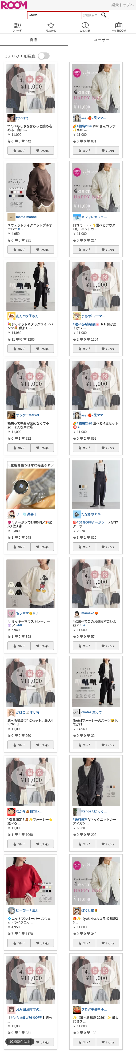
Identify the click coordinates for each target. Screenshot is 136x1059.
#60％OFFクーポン (91, 522)
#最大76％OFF (31, 1018)
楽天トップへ (122, 5)
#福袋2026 (84, 126)
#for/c (15, 1018)
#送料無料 (80, 819)
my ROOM (119, 27)
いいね (45, 150)
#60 (19, 625)
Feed (17, 27)
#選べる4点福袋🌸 (86, 324)
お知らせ (85, 27)
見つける (51, 27)
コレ (21, 150)
